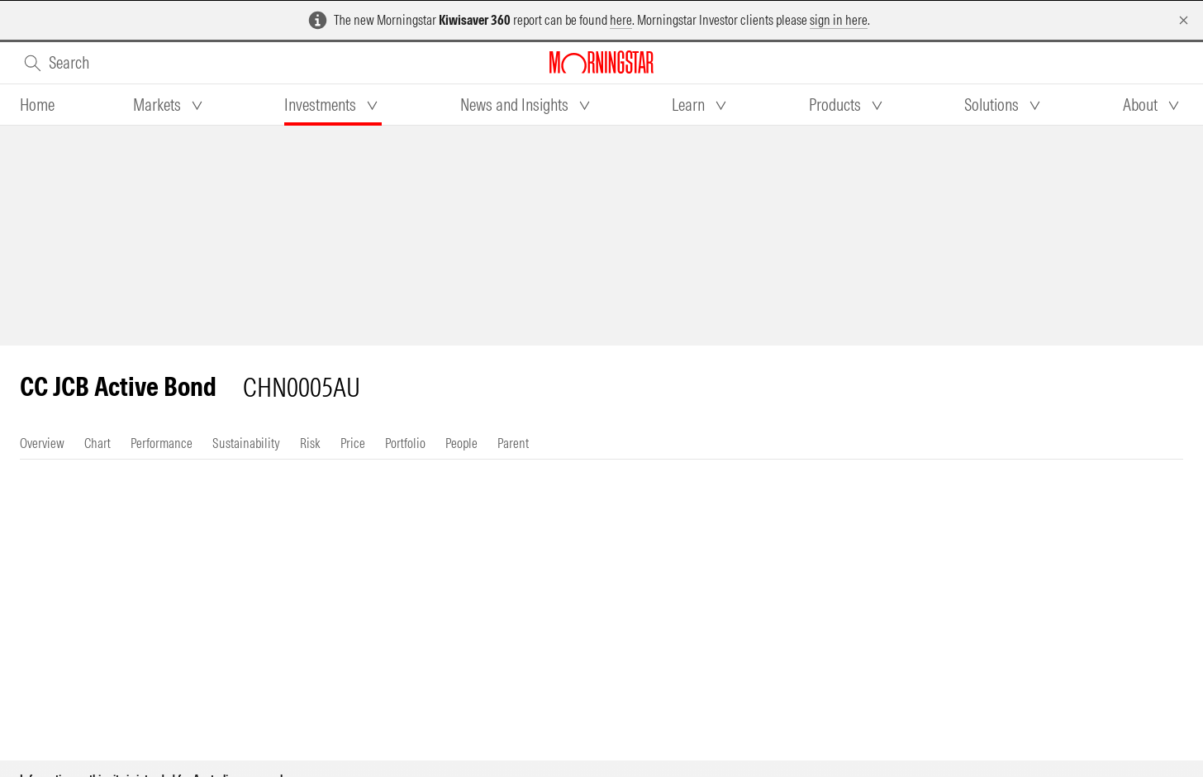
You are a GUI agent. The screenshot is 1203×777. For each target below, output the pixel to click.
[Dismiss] (1183, 20)
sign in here (839, 20)
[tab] (37, 105)
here (621, 20)
